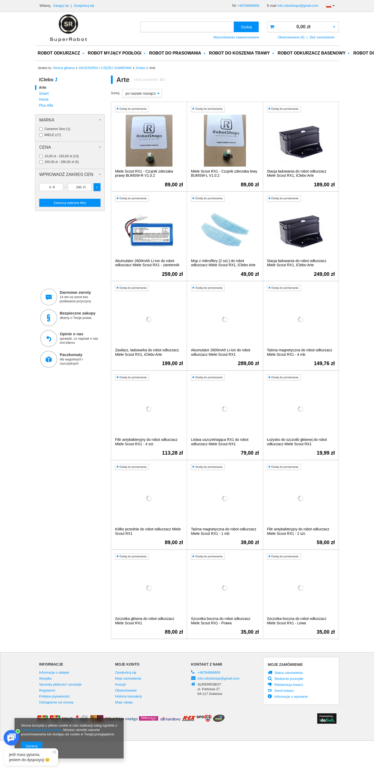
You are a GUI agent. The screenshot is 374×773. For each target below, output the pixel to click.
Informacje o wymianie (291, 697)
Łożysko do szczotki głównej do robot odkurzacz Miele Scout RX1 (297, 442)
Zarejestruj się (84, 6)
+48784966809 (248, 6)
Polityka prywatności (54, 697)
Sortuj (115, 93)
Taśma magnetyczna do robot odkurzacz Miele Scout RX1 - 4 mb (299, 352)
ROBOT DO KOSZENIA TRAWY (239, 53)
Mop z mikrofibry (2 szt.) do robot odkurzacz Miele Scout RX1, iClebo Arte (223, 263)
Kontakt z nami (206, 664)
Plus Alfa (46, 106)
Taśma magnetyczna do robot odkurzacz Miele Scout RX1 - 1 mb (223, 531)
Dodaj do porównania (131, 109)
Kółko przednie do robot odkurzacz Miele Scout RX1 (148, 531)
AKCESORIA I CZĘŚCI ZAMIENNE (105, 68)
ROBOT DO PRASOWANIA (175, 53)
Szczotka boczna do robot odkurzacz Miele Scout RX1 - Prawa (220, 621)
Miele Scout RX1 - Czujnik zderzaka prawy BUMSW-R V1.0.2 (144, 173)
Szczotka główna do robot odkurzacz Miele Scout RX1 (144, 621)
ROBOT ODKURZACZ (59, 53)
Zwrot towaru (284, 691)
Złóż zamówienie (322, 37)
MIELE (49, 135)
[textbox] (187, 27)
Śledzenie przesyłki (288, 679)
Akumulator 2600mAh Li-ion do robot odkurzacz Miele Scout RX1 (220, 352)
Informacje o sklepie (54, 673)
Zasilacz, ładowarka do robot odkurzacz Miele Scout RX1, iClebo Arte (147, 352)
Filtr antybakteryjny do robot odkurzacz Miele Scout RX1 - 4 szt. (146, 442)
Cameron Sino (54, 129)
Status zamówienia (288, 673)
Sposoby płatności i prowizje (60, 685)
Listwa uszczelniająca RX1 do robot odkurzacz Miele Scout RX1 (219, 442)
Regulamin (47, 691)
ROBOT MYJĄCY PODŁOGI (114, 53)
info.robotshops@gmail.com (298, 6)
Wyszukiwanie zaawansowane (236, 37)
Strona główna (64, 68)
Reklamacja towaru (288, 685)
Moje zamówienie (285, 665)
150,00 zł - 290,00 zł (59, 162)
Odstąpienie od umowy (56, 702)
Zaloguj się (61, 6)
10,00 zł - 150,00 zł (58, 156)
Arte (42, 88)
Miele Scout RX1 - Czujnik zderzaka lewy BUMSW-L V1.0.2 (224, 173)
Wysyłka (45, 679)
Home (44, 100)
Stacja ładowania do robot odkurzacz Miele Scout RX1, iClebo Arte (296, 173)
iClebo (140, 68)
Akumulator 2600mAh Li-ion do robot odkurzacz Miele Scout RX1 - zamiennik (147, 263)
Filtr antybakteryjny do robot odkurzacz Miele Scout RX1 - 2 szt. (298, 531)
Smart (44, 94)
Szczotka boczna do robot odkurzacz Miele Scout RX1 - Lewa (296, 621)
